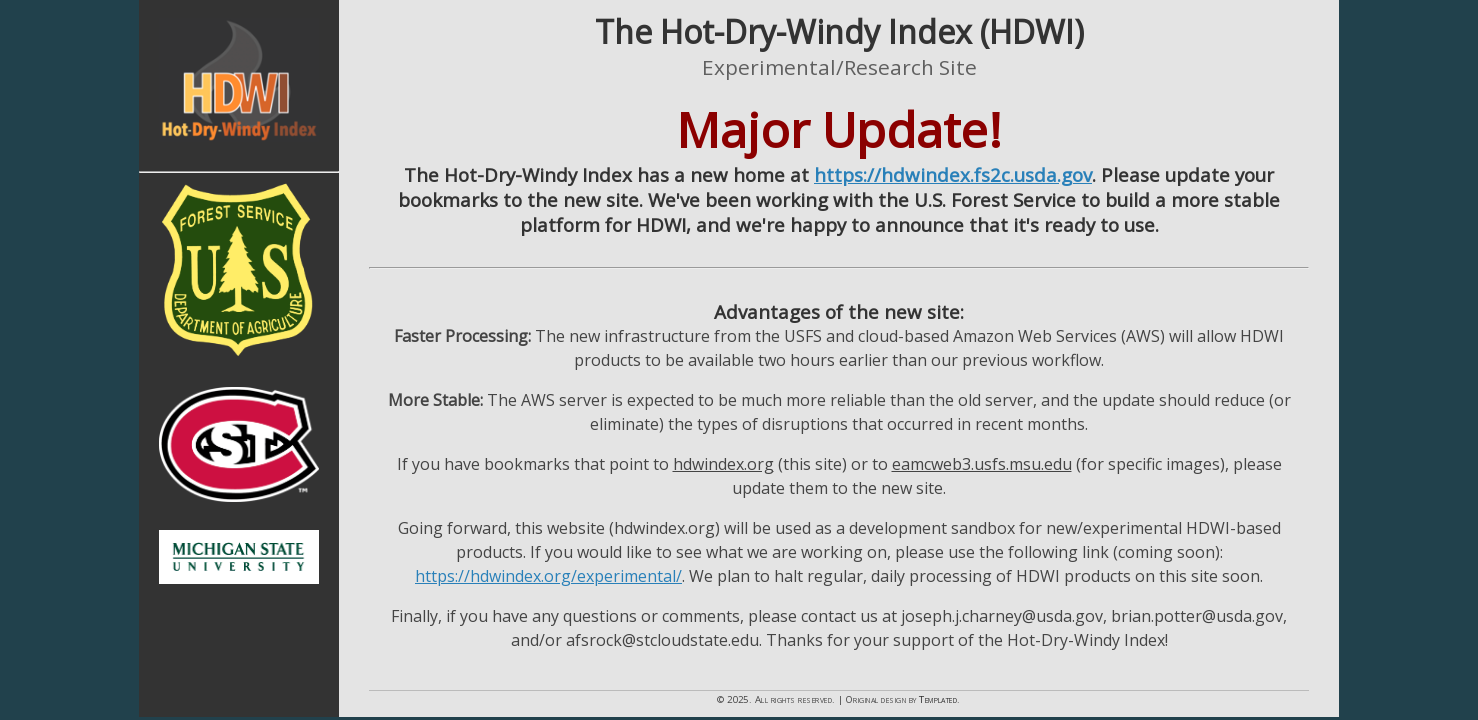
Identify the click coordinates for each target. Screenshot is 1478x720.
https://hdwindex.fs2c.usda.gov (953, 174)
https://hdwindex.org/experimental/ (548, 576)
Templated (938, 699)
